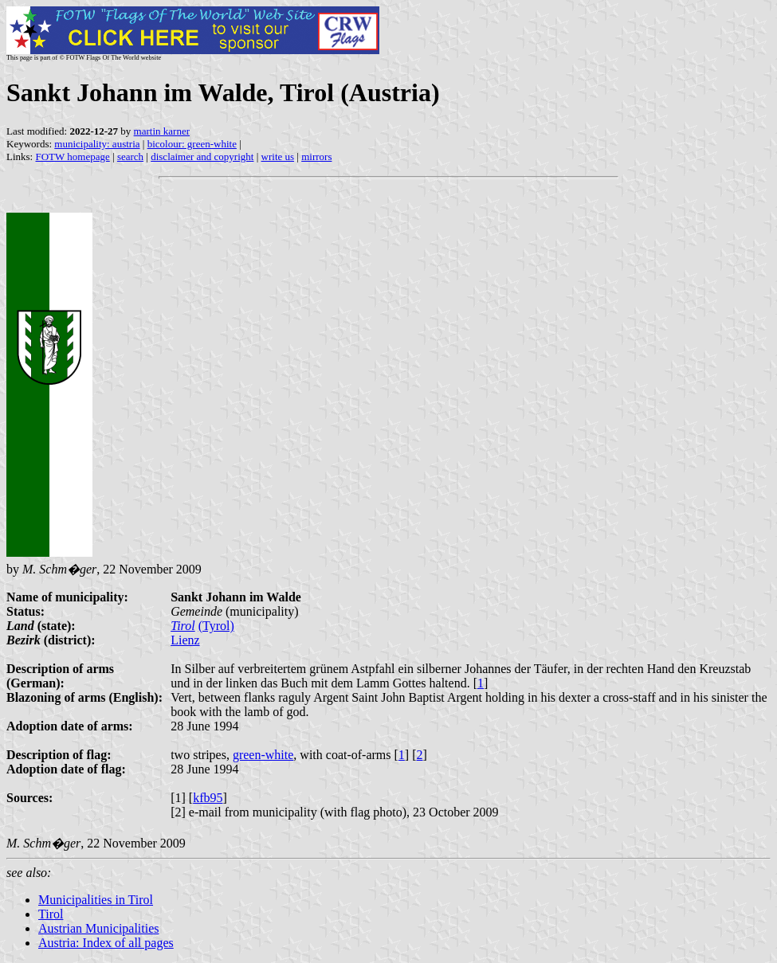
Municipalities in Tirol (95, 899)
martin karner (162, 131)
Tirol (183, 625)
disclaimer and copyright (202, 156)
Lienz (185, 640)
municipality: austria (96, 144)
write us (278, 156)
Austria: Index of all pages (106, 942)
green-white (263, 754)
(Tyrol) (216, 625)
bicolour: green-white (192, 144)
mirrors (316, 156)
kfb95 (207, 797)
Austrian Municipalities (98, 928)
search (130, 156)
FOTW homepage (72, 156)
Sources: (29, 797)
